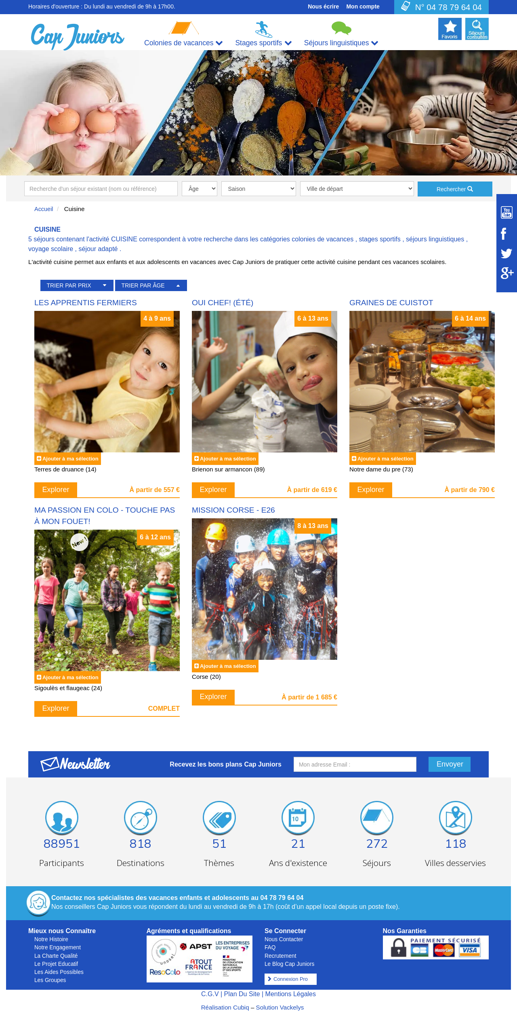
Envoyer (450, 764)
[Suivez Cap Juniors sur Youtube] (507, 212)
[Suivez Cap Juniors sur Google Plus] (507, 273)
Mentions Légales (290, 994)
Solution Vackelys (280, 1007)
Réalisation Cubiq (225, 1007)
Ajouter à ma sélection (70, 459)
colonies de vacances (322, 239)
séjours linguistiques (435, 239)
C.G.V (210, 994)
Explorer (55, 490)
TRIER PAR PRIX (68, 285)
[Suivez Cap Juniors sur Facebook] (507, 234)
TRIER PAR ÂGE (143, 285)
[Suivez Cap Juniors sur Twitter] (507, 253)
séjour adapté (98, 248)
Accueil (43, 209)
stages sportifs (380, 239)
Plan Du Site (242, 994)
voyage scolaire (50, 248)
